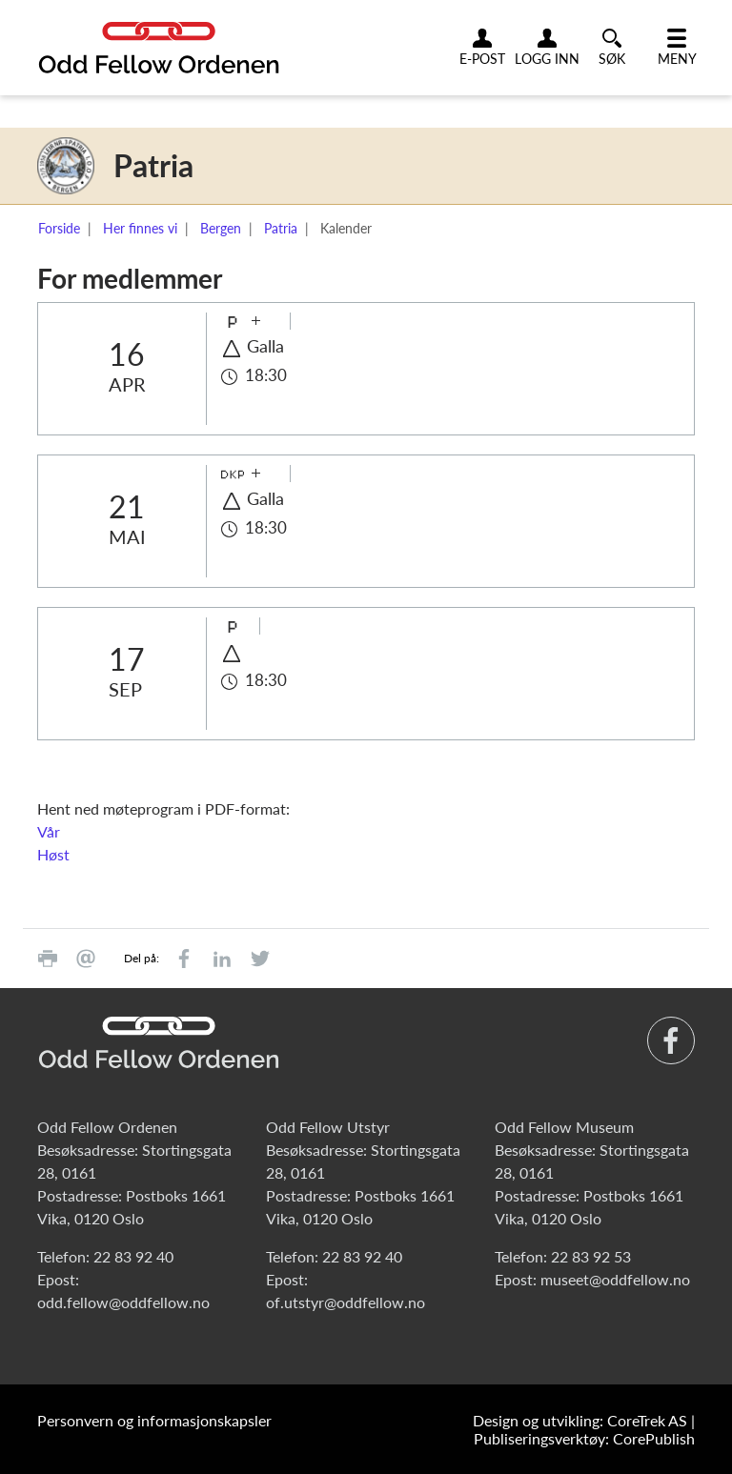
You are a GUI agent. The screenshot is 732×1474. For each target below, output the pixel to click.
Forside (59, 228)
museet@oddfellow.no (615, 1279)
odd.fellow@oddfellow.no (123, 1302)
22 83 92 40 (133, 1256)
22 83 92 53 (591, 1256)
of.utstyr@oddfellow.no (345, 1302)
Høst (53, 854)
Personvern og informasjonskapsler (154, 1420)
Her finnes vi (140, 228)
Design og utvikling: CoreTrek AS (580, 1420)
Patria (280, 228)
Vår (48, 831)
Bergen (220, 228)
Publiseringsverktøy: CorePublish (584, 1438)
